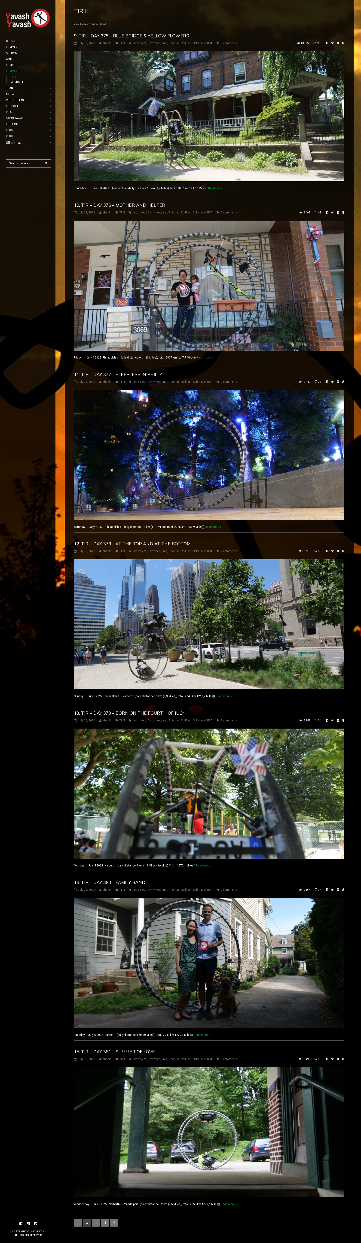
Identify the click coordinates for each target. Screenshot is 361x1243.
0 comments (229, 43)
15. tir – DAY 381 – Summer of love (114, 1052)
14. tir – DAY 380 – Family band (109, 882)
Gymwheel (154, 43)
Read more (215, 188)
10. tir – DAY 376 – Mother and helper (119, 205)
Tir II (122, 43)
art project (139, 43)
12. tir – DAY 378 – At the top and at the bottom (132, 544)
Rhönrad (174, 43)
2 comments (229, 551)
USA (209, 43)
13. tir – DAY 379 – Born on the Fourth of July (129, 713)
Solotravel (199, 43)
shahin (107, 43)
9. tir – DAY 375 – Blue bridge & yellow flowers (131, 36)
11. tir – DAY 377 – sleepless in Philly (118, 374)
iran (164, 43)
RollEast (186, 43)
